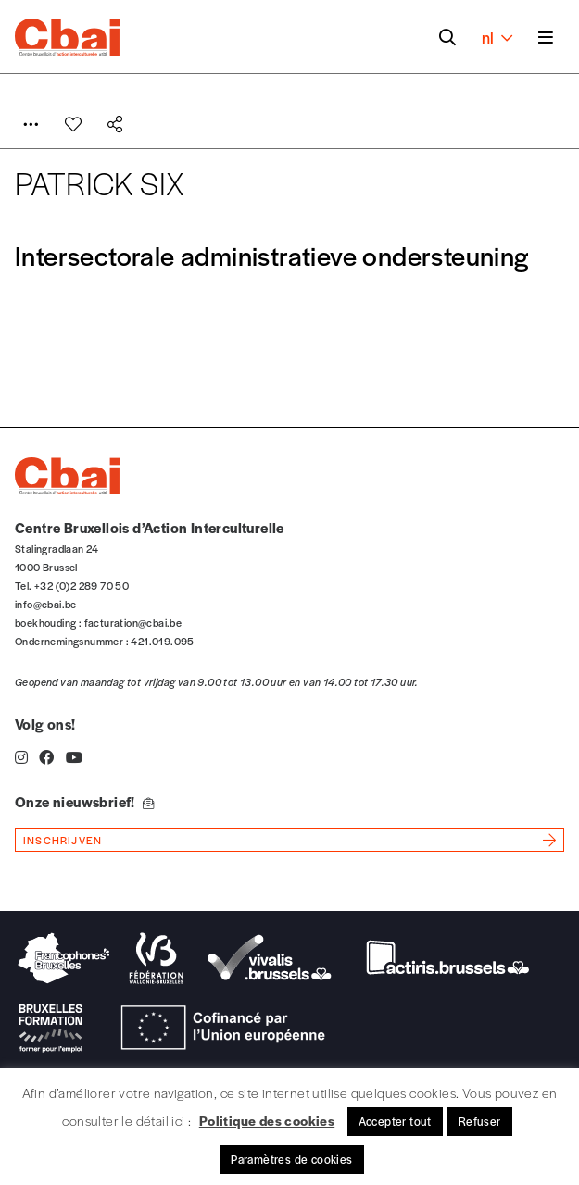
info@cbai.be (46, 603)
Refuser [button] (480, 1121)
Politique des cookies (266, 1120)
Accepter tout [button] (395, 1121)
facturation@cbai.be (133, 622)
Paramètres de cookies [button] (291, 1159)
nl (497, 37)
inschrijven (62, 839)
